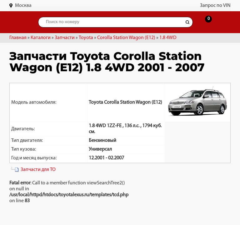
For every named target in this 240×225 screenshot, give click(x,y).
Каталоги (41, 37)
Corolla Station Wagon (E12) (126, 37)
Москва (23, 5)
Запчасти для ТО (38, 169)
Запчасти (65, 37)
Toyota (86, 37)
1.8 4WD (168, 37)
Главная (18, 37)
